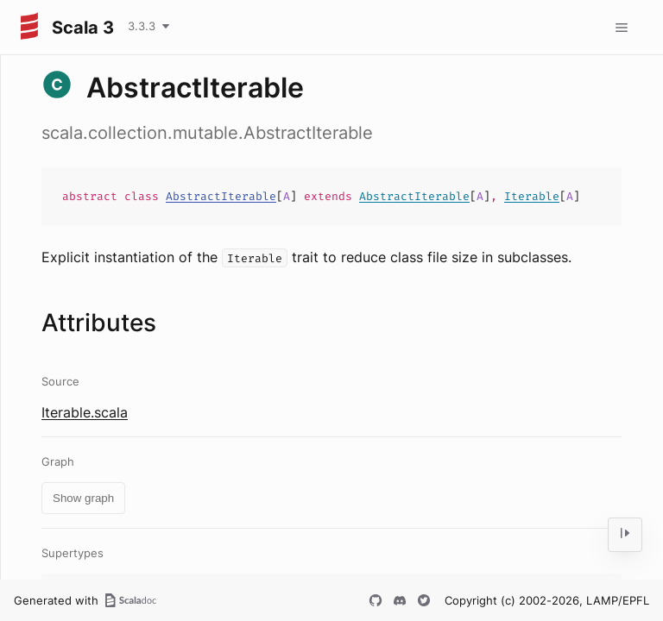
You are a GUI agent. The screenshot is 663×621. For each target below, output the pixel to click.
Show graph (83, 498)
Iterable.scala (84, 412)
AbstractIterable (221, 196)
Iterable (531, 196)
